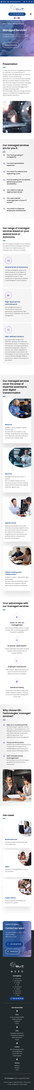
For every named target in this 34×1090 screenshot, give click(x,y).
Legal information (18, 1082)
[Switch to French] (15, 18)
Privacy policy (27, 1082)
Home (4, 23)
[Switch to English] (18, 18)
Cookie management (13, 1084)
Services (9, 23)
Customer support (8, 1082)
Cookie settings (23, 1084)
